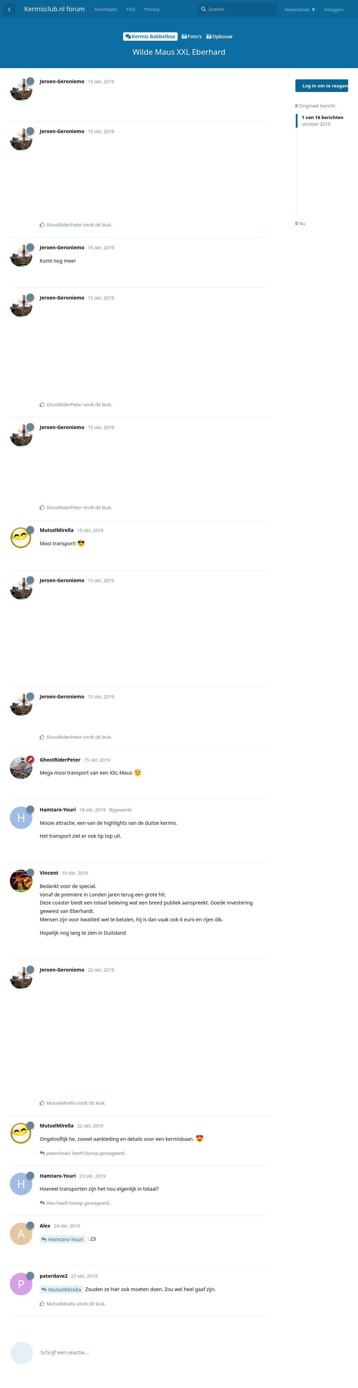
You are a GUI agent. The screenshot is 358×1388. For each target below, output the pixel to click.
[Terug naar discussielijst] (9, 9)
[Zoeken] (236, 9)
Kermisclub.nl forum (54, 9)
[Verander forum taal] (300, 9)
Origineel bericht (315, 106)
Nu (300, 223)
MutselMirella (64, 1289)
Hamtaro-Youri (65, 1239)
